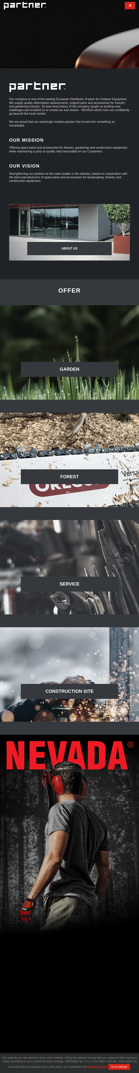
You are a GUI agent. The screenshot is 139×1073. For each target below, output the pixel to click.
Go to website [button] (119, 1066)
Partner (25, 5)
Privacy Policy (98, 1066)
